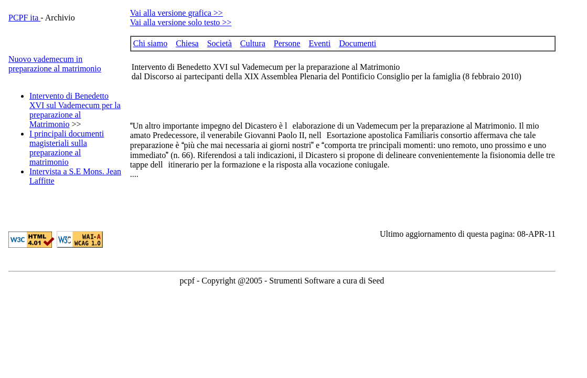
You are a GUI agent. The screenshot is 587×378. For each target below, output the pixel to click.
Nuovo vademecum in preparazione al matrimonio (54, 64)
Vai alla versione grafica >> (176, 12)
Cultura (252, 43)
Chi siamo (150, 43)
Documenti (357, 43)
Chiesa (187, 43)
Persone (287, 43)
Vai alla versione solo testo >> (181, 22)
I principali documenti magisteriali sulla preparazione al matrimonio (66, 147)
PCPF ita (24, 17)
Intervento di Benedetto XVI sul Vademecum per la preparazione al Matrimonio (75, 110)
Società (219, 43)
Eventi (319, 43)
